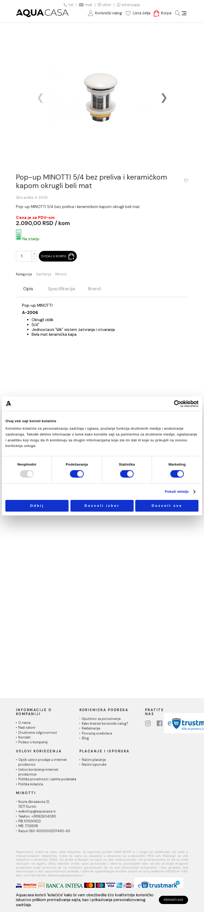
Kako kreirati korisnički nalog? (105, 724)
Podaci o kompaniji (33, 742)
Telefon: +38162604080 (37, 816)
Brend (94, 289)
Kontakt (24, 737)
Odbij (37, 506)
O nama (24, 723)
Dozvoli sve (167, 506)
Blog (85, 738)
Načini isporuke (94, 764)
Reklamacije (91, 728)
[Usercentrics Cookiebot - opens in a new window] (178, 403)
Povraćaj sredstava (97, 733)
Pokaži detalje (177, 492)
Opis (28, 289)
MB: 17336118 (28, 826)
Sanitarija (43, 274)
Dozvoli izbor (102, 506)
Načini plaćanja (94, 760)
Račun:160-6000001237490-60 (44, 831)
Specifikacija (61, 289)
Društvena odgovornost (37, 733)
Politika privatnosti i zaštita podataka (47, 779)
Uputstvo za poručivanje (101, 719)
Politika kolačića (30, 784)
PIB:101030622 (29, 821)
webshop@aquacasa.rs (37, 811)
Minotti (61, 274)
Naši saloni (26, 728)
